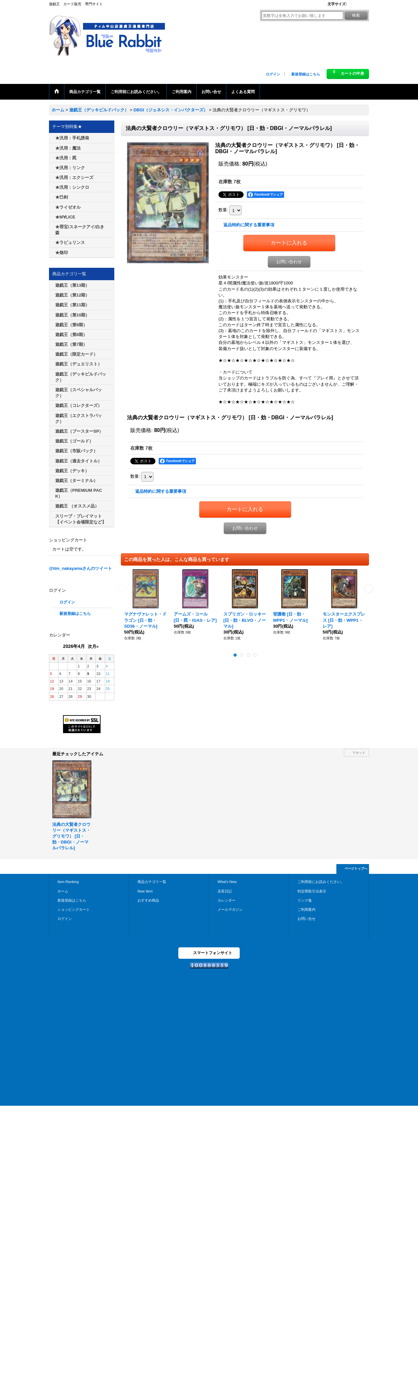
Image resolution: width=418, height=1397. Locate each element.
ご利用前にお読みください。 (320, 882)
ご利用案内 (306, 909)
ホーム (62, 891)
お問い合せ (306, 919)
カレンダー (226, 900)
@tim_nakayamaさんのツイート (80, 568)
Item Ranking (68, 882)
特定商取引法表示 (311, 891)
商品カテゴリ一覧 (151, 882)
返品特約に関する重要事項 (248, 224)
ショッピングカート (73, 909)
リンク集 (304, 900)
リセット (358, 752)
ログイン (273, 74)
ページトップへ (356, 868)
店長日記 (224, 891)
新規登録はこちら (305, 74)
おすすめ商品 (148, 900)
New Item (145, 891)
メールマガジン (230, 909)
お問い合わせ (289, 261)
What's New (227, 882)
